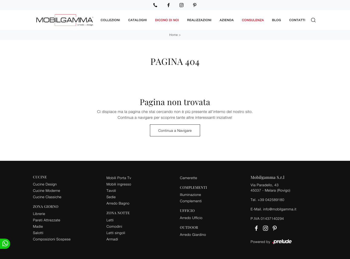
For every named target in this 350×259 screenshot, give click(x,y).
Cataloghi (137, 20)
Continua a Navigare (175, 130)
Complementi (191, 201)
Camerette (188, 178)
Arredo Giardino (193, 234)
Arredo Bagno (117, 203)
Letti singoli (115, 233)
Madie (38, 226)
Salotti (38, 233)
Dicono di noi (167, 20)
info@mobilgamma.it (280, 209)
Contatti (297, 20)
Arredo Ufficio (191, 217)
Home (173, 35)
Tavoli (111, 190)
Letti (110, 220)
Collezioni (110, 20)
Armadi (112, 239)
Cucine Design (45, 184)
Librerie (39, 213)
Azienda (227, 20)
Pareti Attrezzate (46, 220)
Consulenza (253, 20)
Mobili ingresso (118, 184)
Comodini (114, 226)
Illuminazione (190, 194)
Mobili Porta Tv (118, 178)
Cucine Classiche (47, 197)
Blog (276, 20)
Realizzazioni (199, 20)
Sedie (111, 197)
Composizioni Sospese (52, 239)
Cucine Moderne (46, 190)
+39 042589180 (271, 199)
